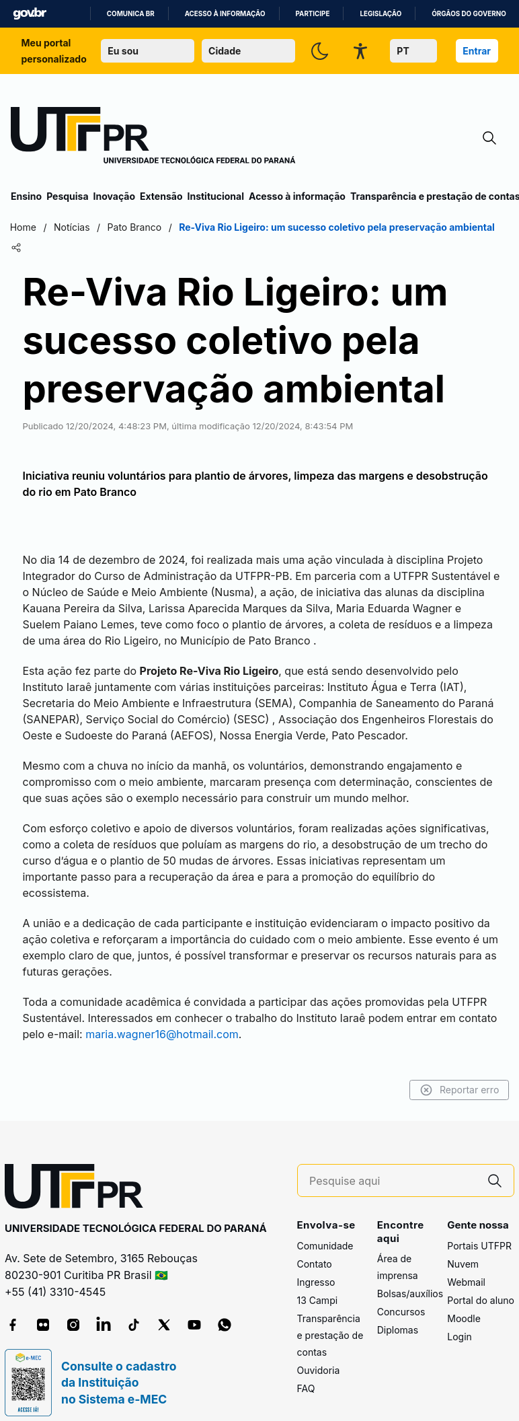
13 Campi (317, 1284)
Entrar (477, 51)
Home (24, 227)
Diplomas (397, 1313)
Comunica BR (131, 13)
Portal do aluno (480, 1284)
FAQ (306, 1372)
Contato (314, 1247)
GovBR (29, 13)
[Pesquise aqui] (392, 1165)
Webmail (466, 1266)
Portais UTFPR (479, 1229)
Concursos (401, 1295)
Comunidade (325, 1229)
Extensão (161, 196)
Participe (313, 13)
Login (459, 1320)
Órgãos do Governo (469, 13)
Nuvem (463, 1247)
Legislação (380, 13)
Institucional (215, 196)
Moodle (464, 1302)
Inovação (114, 196)
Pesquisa (67, 196)
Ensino (26, 196)
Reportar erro (458, 1074)
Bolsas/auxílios (410, 1277)
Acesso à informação (225, 13)
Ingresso (316, 1266)
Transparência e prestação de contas (330, 1319)
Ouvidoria (318, 1354)
